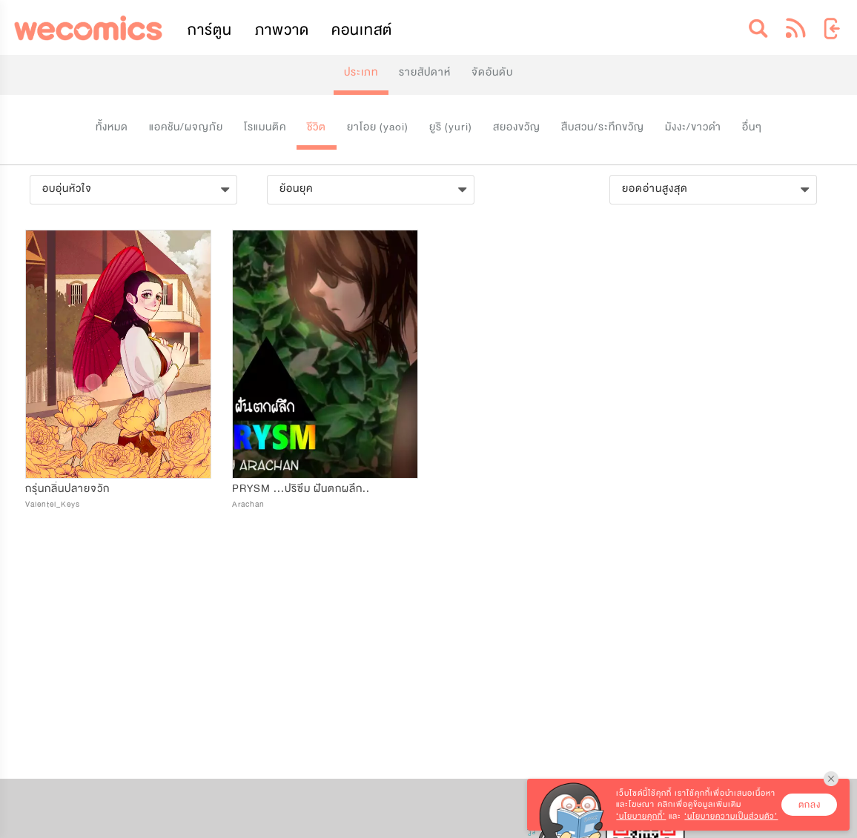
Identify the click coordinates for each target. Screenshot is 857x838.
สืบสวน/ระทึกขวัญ (602, 127)
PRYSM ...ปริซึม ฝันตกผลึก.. (301, 488)
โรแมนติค (265, 127)
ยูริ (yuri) (450, 127)
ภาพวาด (282, 30)
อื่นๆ (752, 127)
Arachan (248, 504)
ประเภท (361, 72)
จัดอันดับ (492, 72)
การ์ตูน (210, 30)
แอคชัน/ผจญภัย (186, 127)
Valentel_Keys (52, 504)
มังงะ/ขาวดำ (693, 127)
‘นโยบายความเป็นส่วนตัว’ (731, 816)
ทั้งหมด (112, 127)
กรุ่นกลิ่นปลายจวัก (67, 488)
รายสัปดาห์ (425, 72)
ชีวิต (316, 127)
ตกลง (809, 805)
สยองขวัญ (516, 127)
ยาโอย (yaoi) (377, 127)
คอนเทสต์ (361, 30)
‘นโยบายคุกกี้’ (641, 816)
